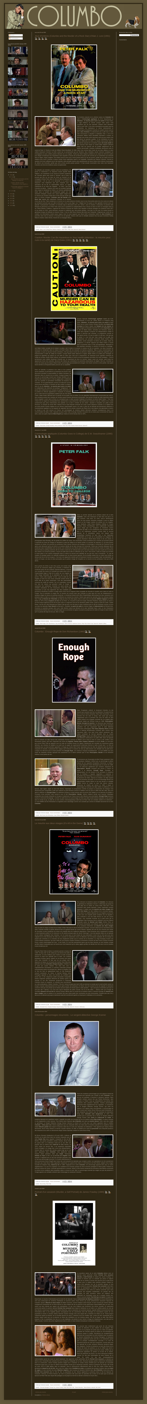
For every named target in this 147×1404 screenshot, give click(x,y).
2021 (11, 203)
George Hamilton (50, 425)
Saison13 (72, 1006)
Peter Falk (70, 229)
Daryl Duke (42, 425)
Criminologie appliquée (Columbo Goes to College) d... (20, 187)
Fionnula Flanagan (44, 1387)
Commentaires (13, 38)
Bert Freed (42, 815)
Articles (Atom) (46, 1395)
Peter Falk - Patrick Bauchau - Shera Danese (80, 1387)
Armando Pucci (43, 1006)
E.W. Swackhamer (50, 623)
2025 (11, 193)
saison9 (93, 1387)
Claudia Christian (52, 1006)
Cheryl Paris (49, 229)
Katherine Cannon (77, 623)
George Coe (52, 1387)
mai (12, 177)
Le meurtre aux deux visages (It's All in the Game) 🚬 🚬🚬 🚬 (65, 823)
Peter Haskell (71, 425)
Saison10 (76, 229)
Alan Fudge (42, 623)
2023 (11, 198)
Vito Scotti (98, 1387)
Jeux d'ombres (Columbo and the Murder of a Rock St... (19, 179)
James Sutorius (68, 623)
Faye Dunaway (60, 1006)
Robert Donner (78, 425)
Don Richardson (49, 815)
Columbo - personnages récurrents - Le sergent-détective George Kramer (70, 1015)
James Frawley (59, 1387)
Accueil (74, 1392)
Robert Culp (90, 623)
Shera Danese (82, 229)
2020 (11, 205)
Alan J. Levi (43, 229)
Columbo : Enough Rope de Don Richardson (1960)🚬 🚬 (63, 631)
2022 (11, 200)
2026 (11, 175)
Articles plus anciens (107, 1392)
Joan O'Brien (57, 815)
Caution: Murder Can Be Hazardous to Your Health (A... (20, 183)
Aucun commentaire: (55, 227)
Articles (11, 35)
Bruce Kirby (43, 1183)
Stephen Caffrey (102, 623)
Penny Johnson (58, 425)
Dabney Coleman (57, 229)
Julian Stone (64, 229)
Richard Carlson (64, 815)
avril (12, 191)
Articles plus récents (40, 1392)
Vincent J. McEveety (80, 1006)
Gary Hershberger (59, 623)
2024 (11, 196)
